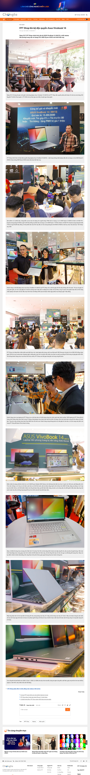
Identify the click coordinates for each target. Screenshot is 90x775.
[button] (86, 738)
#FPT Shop (26, 717)
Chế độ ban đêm (82, 19)
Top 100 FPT (80, 766)
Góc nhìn (49, 768)
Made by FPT (40, 765)
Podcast (69, 768)
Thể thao (38, 19)
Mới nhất (38, 705)
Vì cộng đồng (60, 768)
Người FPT (24, 19)
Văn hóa (31, 19)
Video (68, 763)
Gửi (67, 709)
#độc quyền (41, 717)
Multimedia (45, 19)
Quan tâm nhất (30, 705)
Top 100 (62, 19)
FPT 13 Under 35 (54, 19)
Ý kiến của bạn (45, 709)
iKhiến (58, 763)
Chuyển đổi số (40, 763)
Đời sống (49, 765)
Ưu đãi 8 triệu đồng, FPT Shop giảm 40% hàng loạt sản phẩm (35, 699)
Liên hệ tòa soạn (7, 757)
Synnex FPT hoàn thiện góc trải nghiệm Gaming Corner (34, 695)
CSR (73, 19)
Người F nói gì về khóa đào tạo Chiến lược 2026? (15, 748)
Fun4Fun (59, 765)
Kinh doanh (9, 19)
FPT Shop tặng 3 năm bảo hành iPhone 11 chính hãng (33, 697)
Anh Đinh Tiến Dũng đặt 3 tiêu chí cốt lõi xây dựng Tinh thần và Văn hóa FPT (72, 748)
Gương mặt (49, 763)
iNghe (68, 19)
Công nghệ (17, 19)
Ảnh (68, 765)
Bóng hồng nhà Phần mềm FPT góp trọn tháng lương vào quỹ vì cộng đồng (44, 748)
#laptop (34, 717)
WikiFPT (69, 770)
